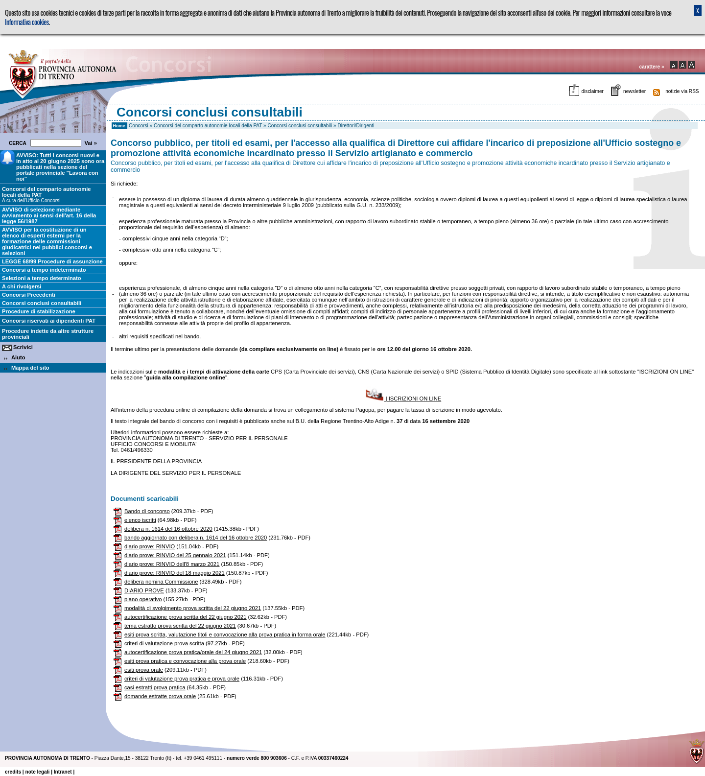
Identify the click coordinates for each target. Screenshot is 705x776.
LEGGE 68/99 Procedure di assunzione (52, 261)
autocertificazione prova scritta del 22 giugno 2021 (185, 617)
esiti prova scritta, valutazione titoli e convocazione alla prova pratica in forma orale (224, 634)
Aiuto (18, 357)
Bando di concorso (147, 511)
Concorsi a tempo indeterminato (44, 270)
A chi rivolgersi (21, 286)
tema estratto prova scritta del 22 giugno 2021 (180, 626)
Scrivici (23, 347)
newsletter (634, 91)
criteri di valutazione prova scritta (164, 643)
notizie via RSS (682, 91)
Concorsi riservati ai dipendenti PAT (48, 321)
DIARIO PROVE (144, 590)
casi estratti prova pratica (154, 687)
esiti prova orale (143, 670)
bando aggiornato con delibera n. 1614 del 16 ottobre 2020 (195, 538)
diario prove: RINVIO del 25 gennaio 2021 (175, 555)
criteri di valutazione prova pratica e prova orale (181, 679)
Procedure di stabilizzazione (38, 311)
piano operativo (143, 599)
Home (119, 125)
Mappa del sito (30, 368)
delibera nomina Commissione (161, 582)
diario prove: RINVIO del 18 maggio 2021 (174, 573)
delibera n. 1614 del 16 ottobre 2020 (168, 529)
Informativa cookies (26, 22)
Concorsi (138, 125)
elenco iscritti (140, 520)
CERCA (19, 143)
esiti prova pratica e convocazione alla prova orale (185, 661)
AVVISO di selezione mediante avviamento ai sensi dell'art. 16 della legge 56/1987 (49, 215)
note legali (37, 772)
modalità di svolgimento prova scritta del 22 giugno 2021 (192, 608)
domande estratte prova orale (160, 696)
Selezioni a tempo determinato (41, 278)
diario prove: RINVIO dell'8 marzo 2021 (171, 564)
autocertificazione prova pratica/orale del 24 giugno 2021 (193, 652)
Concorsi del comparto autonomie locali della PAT (208, 125)
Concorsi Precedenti (28, 295)
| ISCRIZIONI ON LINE (403, 398)
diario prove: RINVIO (149, 546)
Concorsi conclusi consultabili (300, 125)
